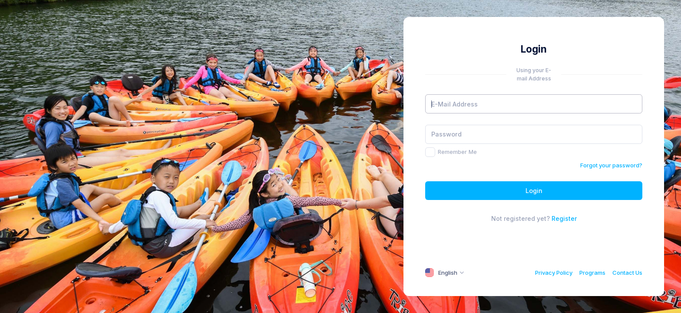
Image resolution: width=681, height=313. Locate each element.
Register (564, 218)
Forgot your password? (611, 165)
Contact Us (627, 272)
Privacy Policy (553, 272)
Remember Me (457, 151)
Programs (592, 272)
